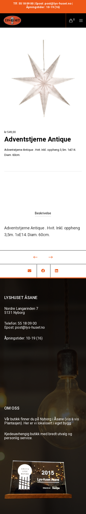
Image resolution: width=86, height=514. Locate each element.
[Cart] (69, 20)
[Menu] (79, 20)
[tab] (43, 213)
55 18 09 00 (26, 3)
